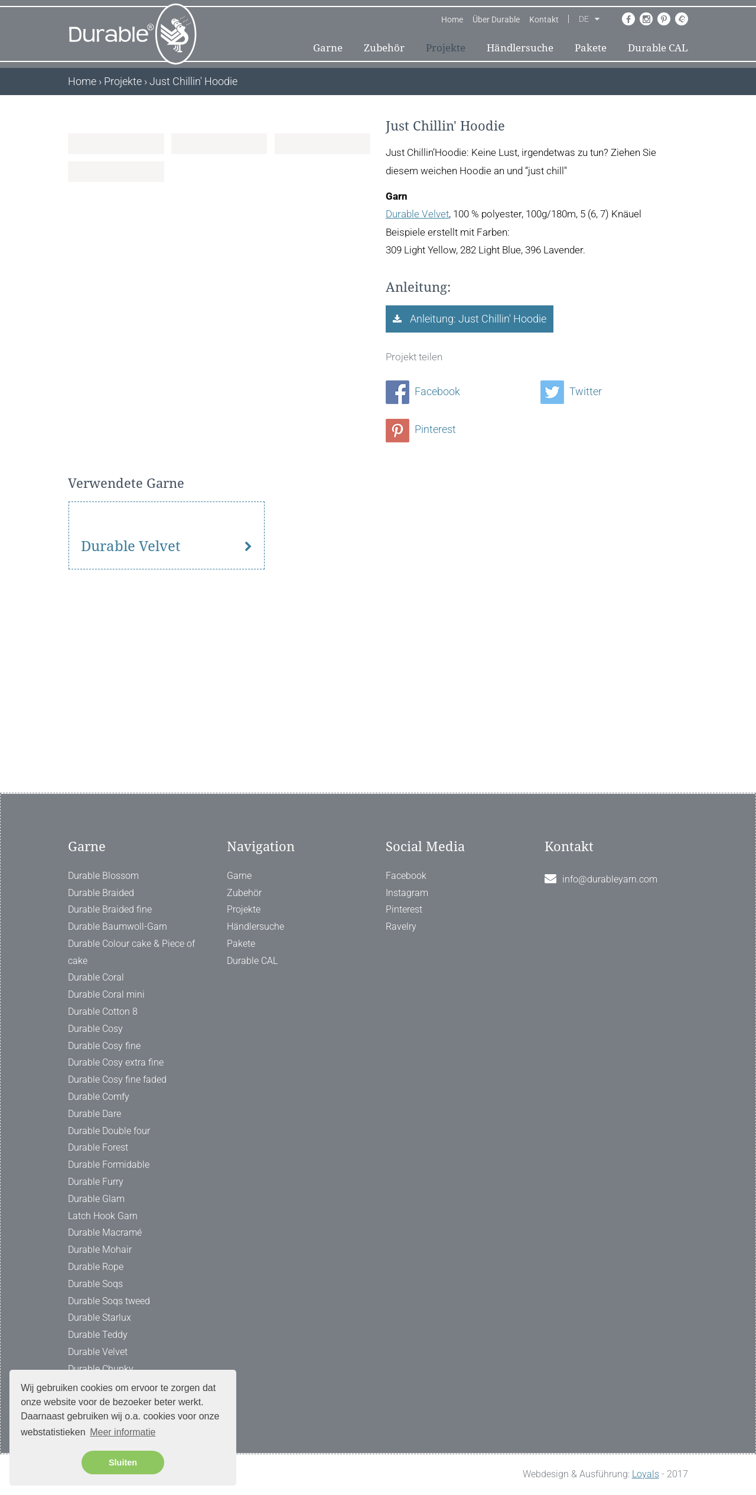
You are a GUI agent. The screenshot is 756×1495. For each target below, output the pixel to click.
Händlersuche (520, 48)
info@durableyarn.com (609, 879)
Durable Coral (96, 977)
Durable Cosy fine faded (117, 1079)
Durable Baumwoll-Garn (117, 926)
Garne (328, 48)
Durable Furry (95, 1181)
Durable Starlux (99, 1318)
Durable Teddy (98, 1334)
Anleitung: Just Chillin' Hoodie (477, 318)
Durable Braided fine (110, 910)
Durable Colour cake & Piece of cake (131, 952)
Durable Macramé (105, 1233)
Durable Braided (101, 892)
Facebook (423, 391)
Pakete (591, 48)
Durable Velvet (417, 214)
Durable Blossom (103, 875)
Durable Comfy (98, 1096)
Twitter (571, 391)
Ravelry (401, 926)
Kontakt (544, 19)
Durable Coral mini (106, 995)
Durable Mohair (100, 1249)
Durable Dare (94, 1113)
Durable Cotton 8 (103, 1011)
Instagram (407, 892)
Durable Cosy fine (104, 1045)
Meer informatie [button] (122, 1432)
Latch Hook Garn (103, 1216)
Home (452, 19)
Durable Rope (95, 1266)
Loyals (645, 1474)
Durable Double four (109, 1130)
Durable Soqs (95, 1283)
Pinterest (421, 429)
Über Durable (496, 19)
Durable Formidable (108, 1164)
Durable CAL (658, 48)
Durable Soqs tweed (109, 1301)
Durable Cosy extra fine (116, 1063)
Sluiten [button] (123, 1462)
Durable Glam (96, 1198)
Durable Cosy (95, 1028)
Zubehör (384, 48)
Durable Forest (98, 1148)
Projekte (445, 48)
